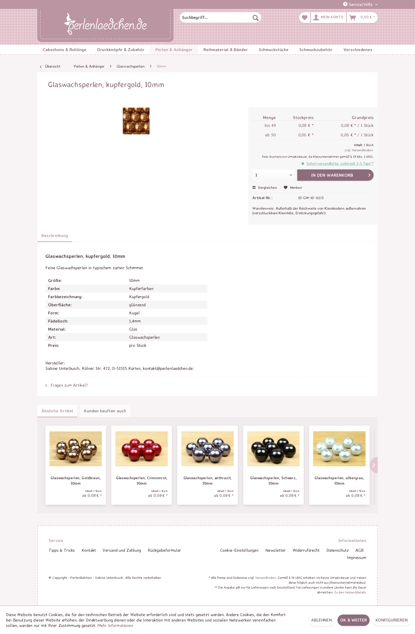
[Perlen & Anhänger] (174, 49)
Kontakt (89, 550)
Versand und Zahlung (122, 550)
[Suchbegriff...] (220, 17)
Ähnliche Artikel (57, 410)
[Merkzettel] (304, 17)
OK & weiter (353, 620)
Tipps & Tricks (62, 550)
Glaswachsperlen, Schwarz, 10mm (273, 480)
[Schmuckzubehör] (316, 49)
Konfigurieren (392, 620)
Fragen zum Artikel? (66, 385)
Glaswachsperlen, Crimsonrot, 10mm (142, 480)
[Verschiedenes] (358, 49)
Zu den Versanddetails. (350, 592)
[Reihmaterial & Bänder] (225, 49)
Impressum (356, 557)
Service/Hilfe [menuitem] (358, 4)
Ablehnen (321, 620)
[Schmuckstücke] (273, 49)
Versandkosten (265, 578)
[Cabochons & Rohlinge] (64, 49)
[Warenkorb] (362, 17)
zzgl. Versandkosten (358, 150)
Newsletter (275, 550)
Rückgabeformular (164, 550)
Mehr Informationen (115, 625)
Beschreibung (54, 235)
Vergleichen (264, 187)
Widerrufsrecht (306, 550)
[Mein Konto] (328, 17)
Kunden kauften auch (105, 410)
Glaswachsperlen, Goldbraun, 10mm (76, 480)
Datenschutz (337, 550)
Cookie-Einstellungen (239, 550)
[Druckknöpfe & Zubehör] (121, 49)
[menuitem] (220, 17)
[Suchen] (255, 17)
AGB (359, 550)
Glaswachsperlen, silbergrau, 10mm (339, 480)
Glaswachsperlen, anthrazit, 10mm (207, 480)
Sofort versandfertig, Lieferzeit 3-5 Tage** (340, 163)
